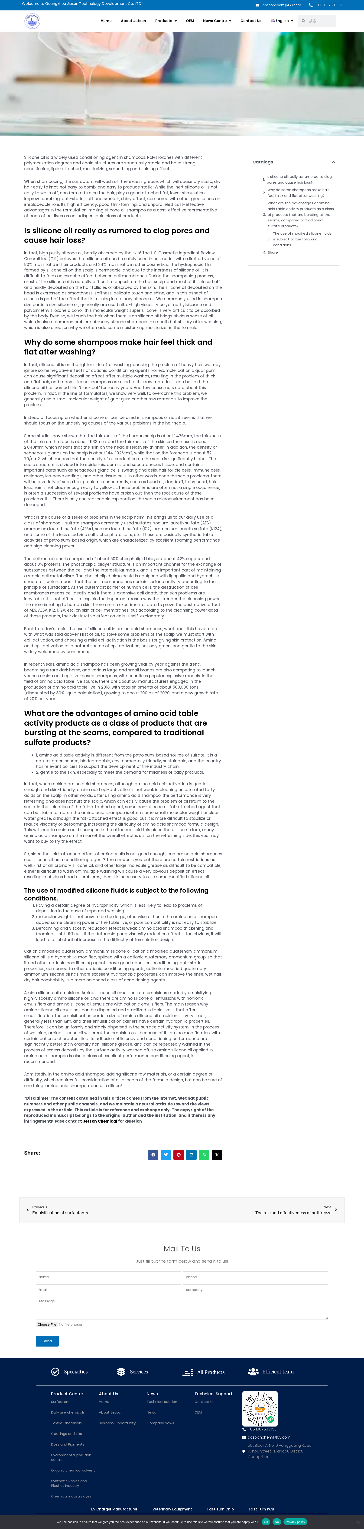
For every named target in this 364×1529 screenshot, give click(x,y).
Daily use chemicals (68, 1412)
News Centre (217, 21)
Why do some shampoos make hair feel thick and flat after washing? (298, 192)
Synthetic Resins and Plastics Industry (69, 1483)
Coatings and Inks (66, 1433)
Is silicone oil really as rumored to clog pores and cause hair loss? (299, 179)
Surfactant (60, 1401)
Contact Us (250, 20)
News (151, 1412)
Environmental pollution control (71, 1457)
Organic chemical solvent (73, 1470)
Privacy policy (295, 1521)
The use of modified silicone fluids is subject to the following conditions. (302, 239)
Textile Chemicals (66, 1422)
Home (106, 20)
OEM (190, 20)
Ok (266, 1521)
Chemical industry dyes (71, 1496)
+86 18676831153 (329, 5)
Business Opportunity (117, 1422)
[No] (358, 1521)
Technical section (162, 1401)
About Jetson (133, 20)
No (277, 1521)
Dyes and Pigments (67, 1444)
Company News (160, 1422)
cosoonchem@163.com (282, 5)
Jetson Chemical (100, 1121)
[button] (153, 1155)
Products (166, 21)
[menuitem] (282, 21)
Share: (273, 252)
